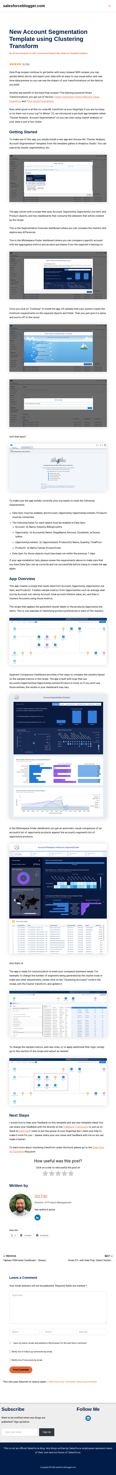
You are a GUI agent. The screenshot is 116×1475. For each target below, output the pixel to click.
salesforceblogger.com (24, 6)
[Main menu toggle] (109, 6)
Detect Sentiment (64, 96)
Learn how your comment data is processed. (72, 1381)
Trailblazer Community (75, 1126)
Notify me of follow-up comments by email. (32, 1351)
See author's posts (45, 1209)
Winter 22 (65, 53)
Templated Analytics (79, 53)
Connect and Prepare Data (49, 53)
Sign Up (47, 1431)
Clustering (15, 101)
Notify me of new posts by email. (27, 1360)
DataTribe (24, 1131)
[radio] (45, 1173)
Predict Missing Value (87, 96)
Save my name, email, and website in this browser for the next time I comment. (50, 1343)
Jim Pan (41, 1196)
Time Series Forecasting (40, 101)
